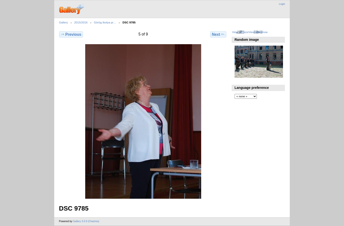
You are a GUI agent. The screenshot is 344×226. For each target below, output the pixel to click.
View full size (240, 32)
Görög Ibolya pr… (105, 22)
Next (218, 34)
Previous (71, 34)
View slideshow (258, 32)
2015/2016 (81, 22)
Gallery (63, 22)
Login (282, 4)
